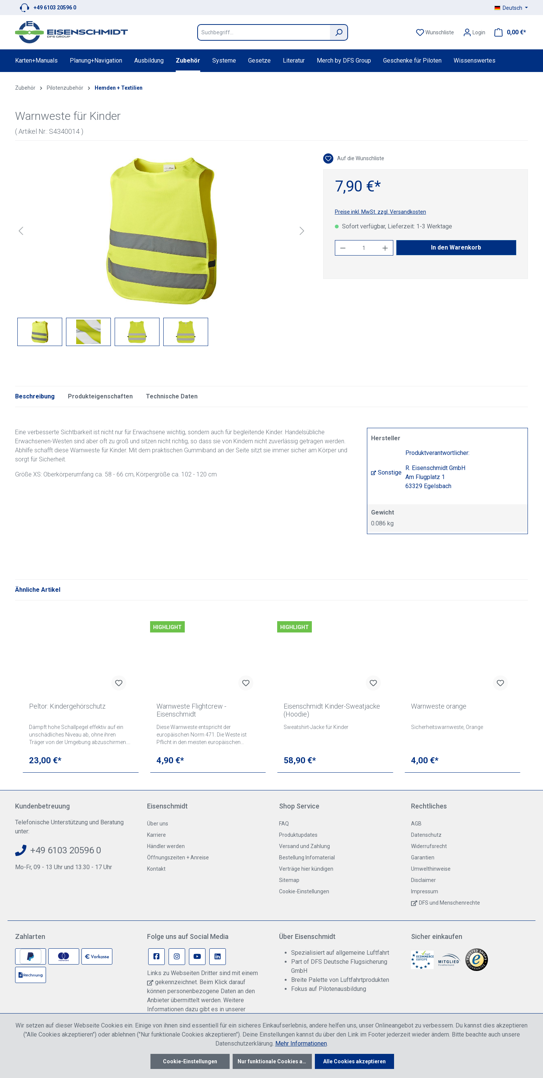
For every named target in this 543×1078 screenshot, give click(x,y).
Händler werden (166, 846)
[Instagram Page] (177, 957)
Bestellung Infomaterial (307, 857)
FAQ (284, 824)
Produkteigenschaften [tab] (100, 396)
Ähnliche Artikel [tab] (37, 589)
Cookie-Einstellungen (304, 891)
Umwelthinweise (431, 869)
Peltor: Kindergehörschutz (67, 706)
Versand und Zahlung (304, 846)
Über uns (157, 824)
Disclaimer (423, 880)
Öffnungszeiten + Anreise (178, 857)
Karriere (156, 835)
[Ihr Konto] (474, 32)
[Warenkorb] (508, 32)
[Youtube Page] (197, 957)
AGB (416, 824)
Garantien (422, 857)
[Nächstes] (302, 231)
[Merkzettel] (435, 32)
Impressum (424, 891)
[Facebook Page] (156, 957)
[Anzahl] (363, 248)
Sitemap (289, 880)
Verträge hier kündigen (306, 869)
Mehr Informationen (301, 1043)
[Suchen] (339, 32)
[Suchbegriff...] (263, 32)
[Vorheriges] (20, 231)
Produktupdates (298, 835)
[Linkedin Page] (217, 957)
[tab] (35, 396)
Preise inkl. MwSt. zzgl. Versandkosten (380, 212)
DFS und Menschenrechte (449, 903)
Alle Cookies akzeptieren (354, 1061)
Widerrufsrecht (429, 846)
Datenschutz (426, 835)
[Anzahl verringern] (343, 248)
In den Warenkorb (456, 247)
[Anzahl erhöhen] (385, 248)
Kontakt (156, 869)
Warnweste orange (438, 706)
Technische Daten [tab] (172, 396)
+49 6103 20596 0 (55, 8)
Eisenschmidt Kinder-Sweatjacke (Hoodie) (332, 710)
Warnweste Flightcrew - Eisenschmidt (191, 710)
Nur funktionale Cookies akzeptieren (275, 1061)
